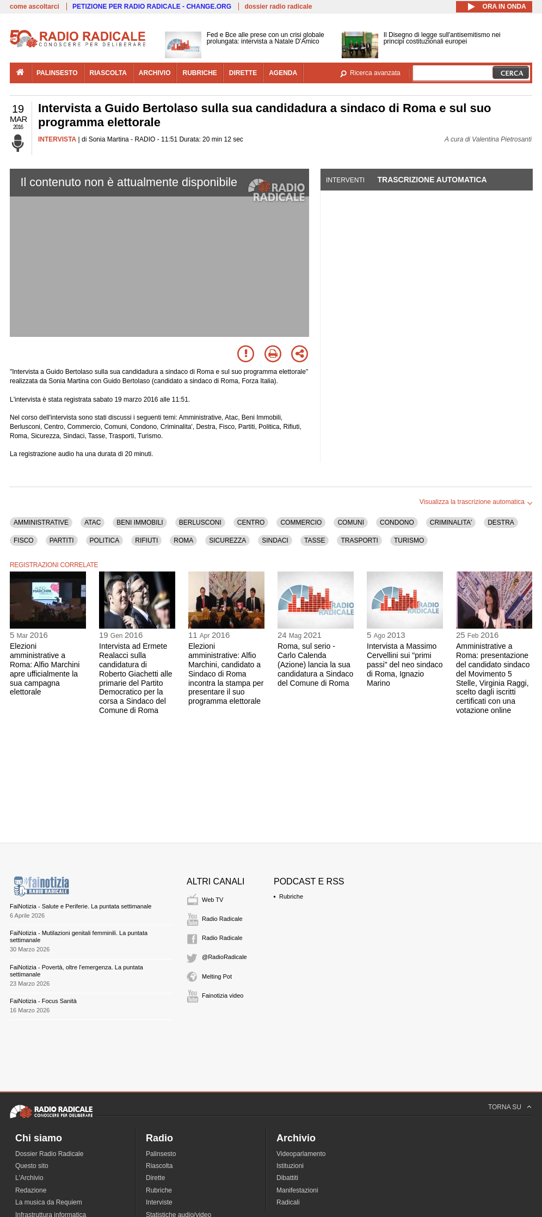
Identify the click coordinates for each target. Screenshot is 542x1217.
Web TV (212, 899)
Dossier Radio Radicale (49, 1154)
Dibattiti (287, 1178)
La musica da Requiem (48, 1202)
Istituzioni (290, 1166)
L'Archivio (29, 1178)
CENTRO (251, 522)
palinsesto (57, 73)
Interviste (159, 1202)
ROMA (183, 540)
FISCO (24, 540)
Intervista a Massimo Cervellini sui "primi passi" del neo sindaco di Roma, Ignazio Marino (405, 664)
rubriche (199, 73)
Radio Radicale (222, 918)
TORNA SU (504, 1107)
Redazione (30, 1190)
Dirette (155, 1178)
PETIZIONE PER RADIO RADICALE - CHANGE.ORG (151, 6)
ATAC (92, 522)
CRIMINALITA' (451, 522)
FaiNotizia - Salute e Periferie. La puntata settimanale (80, 906)
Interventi (345, 180)
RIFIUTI (146, 540)
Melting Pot (217, 976)
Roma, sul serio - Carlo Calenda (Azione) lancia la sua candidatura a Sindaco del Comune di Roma (315, 664)
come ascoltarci (34, 6)
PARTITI (62, 540)
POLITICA (105, 540)
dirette (243, 73)
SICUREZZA (227, 540)
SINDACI (275, 540)
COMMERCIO (301, 522)
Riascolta (159, 1166)
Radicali (288, 1202)
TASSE (314, 540)
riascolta (108, 73)
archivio (155, 73)
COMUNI (350, 522)
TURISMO (409, 540)
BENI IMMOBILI (139, 522)
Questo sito (31, 1166)
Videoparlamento (301, 1154)
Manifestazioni (297, 1190)
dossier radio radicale (278, 6)
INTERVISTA (57, 139)
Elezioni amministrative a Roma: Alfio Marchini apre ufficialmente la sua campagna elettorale (44, 669)
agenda (283, 73)
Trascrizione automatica (431, 179)
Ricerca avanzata (375, 73)
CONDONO (397, 522)
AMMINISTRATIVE (41, 522)
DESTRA (501, 522)
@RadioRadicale (224, 957)
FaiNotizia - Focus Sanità (43, 1001)
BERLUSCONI (200, 522)
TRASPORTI (359, 540)
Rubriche (291, 896)
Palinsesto (161, 1154)
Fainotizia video (222, 995)
